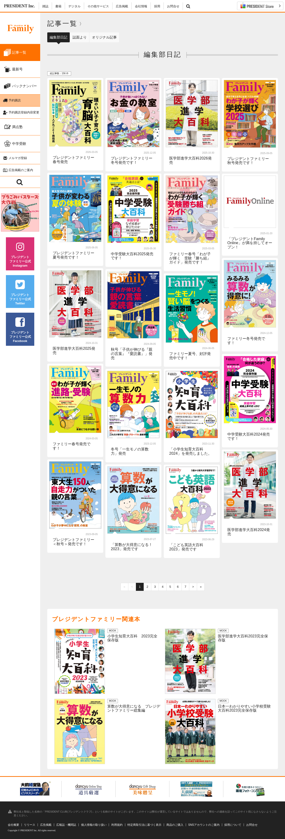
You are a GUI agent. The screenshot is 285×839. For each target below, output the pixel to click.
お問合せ (173, 6)
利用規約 (117, 824)
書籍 (58, 6)
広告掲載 (122, 6)
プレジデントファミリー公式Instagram (20, 254)
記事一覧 (62, 23)
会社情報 (141, 6)
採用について (232, 824)
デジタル (74, 6)
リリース (29, 824)
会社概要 (13, 824)
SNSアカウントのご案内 (204, 824)
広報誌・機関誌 (66, 824)
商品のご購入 (174, 824)
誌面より (80, 37)
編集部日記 (58, 37)
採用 (157, 6)
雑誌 (45, 6)
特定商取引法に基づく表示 (144, 824)
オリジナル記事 (104, 37)
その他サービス (98, 6)
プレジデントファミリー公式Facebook (20, 330)
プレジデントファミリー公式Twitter (20, 292)
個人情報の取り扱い (94, 824)
